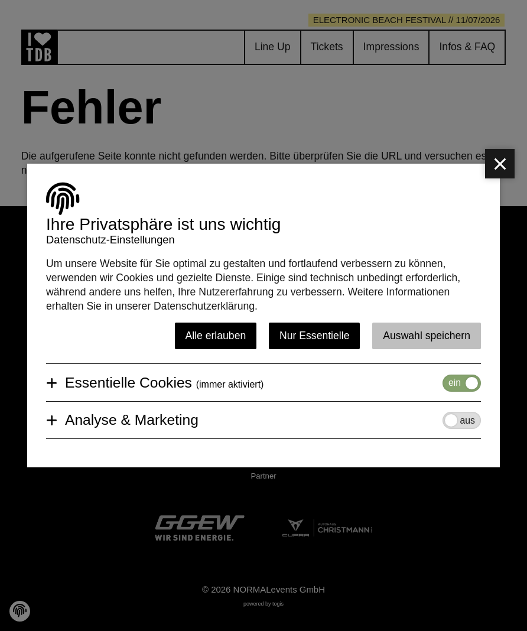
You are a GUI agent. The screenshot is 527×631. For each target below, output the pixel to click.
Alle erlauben (216, 335)
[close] (500, 163)
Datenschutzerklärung (204, 306)
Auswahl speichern (426, 335)
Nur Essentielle (314, 335)
